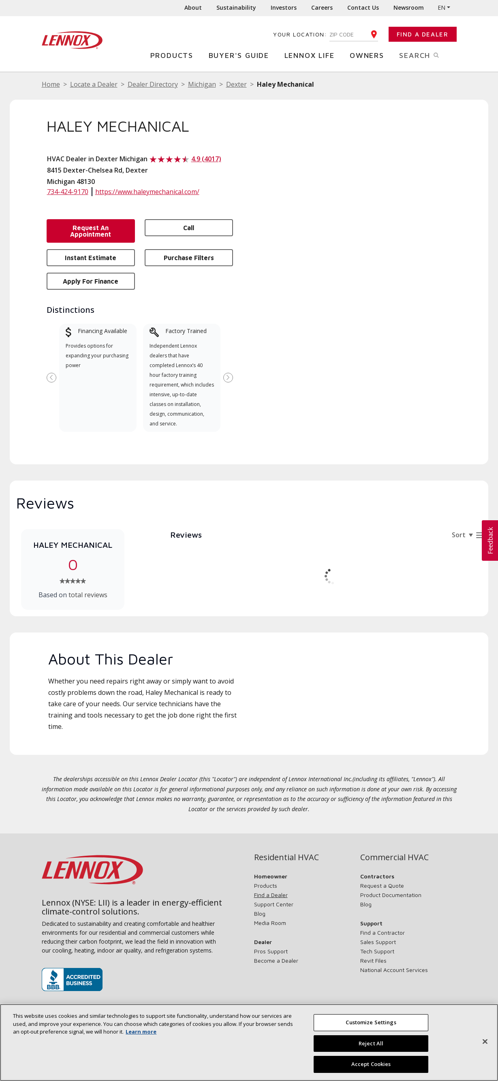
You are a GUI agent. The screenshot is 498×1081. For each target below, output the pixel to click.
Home (51, 84)
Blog (259, 913)
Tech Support (377, 951)
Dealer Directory (153, 84)
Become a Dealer (276, 960)
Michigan (202, 84)
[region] (249, 1042)
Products (173, 55)
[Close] (485, 1042)
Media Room (270, 922)
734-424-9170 (67, 191)
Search (427, 55)
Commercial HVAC (394, 857)
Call (188, 227)
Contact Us (363, 7)
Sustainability (236, 7)
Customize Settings (371, 1022)
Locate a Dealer (94, 84)
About (193, 7)
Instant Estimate (90, 257)
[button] (490, 540)
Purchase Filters (189, 257)
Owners (369, 55)
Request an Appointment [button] (90, 231)
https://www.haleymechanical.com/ (147, 191)
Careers (322, 7)
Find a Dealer (423, 34)
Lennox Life (311, 55)
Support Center (273, 904)
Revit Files (373, 960)
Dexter (236, 84)
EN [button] (441, 7)
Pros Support (271, 951)
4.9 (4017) (206, 158)
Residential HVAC (286, 857)
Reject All (371, 1043)
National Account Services (394, 969)
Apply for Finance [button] (90, 281)
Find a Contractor (382, 932)
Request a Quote (382, 885)
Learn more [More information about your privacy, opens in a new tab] (141, 1031)
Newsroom (408, 7)
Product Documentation (390, 894)
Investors (284, 7)
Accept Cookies (371, 1064)
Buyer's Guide (241, 55)
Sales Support (378, 941)
